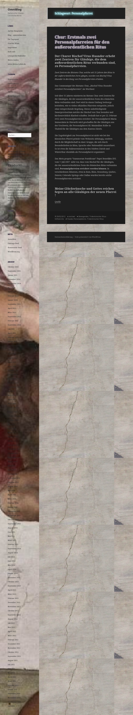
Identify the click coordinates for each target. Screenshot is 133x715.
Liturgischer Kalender (17, 56)
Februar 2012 (13, 640)
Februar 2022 (13, 321)
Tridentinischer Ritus (95, 219)
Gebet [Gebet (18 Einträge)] (11, 169)
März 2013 (12, 594)
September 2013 (14, 586)
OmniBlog (15, 9)
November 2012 (14, 606)
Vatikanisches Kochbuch (17, 115)
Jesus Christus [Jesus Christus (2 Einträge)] (15, 177)
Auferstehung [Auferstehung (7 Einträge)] (23, 154)
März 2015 (12, 540)
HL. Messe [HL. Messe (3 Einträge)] (23, 175)
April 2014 (12, 569)
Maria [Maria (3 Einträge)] (13, 182)
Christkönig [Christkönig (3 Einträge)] (22, 159)
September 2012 (14, 615)
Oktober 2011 (13, 652)
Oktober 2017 (13, 453)
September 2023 (14, 304)
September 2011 (14, 656)
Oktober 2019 (13, 383)
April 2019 (12, 399)
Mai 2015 (11, 536)
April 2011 (12, 677)
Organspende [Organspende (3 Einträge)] (12, 187)
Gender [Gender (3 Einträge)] (16, 170)
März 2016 (12, 499)
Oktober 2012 (13, 611)
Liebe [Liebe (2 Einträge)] (9, 182)
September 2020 (14, 354)
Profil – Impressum (15, 224)
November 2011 (14, 648)
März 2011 (12, 681)
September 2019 (14, 387)
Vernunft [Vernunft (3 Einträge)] (26, 193)
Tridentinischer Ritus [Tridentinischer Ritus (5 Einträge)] (16, 193)
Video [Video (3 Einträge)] (27, 195)
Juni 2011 (11, 669)
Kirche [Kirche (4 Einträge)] (14, 180)
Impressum (12, 47)
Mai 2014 (11, 565)
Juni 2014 (11, 561)
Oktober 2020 (13, 350)
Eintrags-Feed (13, 243)
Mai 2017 (11, 466)
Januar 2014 (12, 573)
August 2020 (13, 358)
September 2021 (14, 325)
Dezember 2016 (14, 478)
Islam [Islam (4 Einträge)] (29, 175)
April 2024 (12, 292)
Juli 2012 (11, 623)
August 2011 (13, 660)
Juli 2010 (11, 706)
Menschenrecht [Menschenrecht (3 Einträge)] (12, 185)
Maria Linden (13, 60)
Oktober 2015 (13, 519)
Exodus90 (11, 83)
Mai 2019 (11, 395)
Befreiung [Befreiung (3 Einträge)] (11, 157)
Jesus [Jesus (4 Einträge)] (9, 177)
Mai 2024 (11, 287)
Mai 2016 (11, 490)
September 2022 (14, 316)
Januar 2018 (12, 441)
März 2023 (12, 312)
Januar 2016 (12, 507)
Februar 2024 (13, 296)
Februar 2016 (13, 503)
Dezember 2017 (14, 445)
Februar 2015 (13, 544)
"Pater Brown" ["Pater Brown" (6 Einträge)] (13, 151)
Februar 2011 (13, 685)
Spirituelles (12, 100)
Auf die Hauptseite (15, 31)
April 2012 (12, 631)
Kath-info (11, 52)
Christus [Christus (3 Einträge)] (10, 162)
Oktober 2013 (13, 582)
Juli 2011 (11, 664)
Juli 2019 (11, 391)
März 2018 (12, 432)
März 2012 (12, 635)
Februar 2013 (13, 598)
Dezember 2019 (14, 379)
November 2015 (14, 515)
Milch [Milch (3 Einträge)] (19, 185)
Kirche (10, 92)
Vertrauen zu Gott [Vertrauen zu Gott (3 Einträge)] (19, 195)
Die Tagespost (13, 39)
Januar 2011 (12, 689)
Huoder (70, 219)
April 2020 (12, 362)
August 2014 (13, 553)
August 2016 (13, 486)
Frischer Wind (13, 43)
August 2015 (13, 528)
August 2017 (13, 461)
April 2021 (12, 333)
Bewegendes (13, 79)
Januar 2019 (12, 412)
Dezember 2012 (14, 602)
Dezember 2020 (14, 345)
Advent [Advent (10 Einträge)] (22, 151)
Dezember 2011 (14, 644)
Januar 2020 (12, 374)
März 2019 (12, 403)
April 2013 (12, 590)
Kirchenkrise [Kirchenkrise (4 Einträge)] (21, 180)
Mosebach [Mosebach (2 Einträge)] (24, 185)
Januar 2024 (12, 300)
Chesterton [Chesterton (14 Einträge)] (13, 159)
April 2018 (12, 428)
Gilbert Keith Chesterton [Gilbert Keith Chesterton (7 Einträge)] (17, 172)
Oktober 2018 (13, 420)
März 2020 (12, 366)
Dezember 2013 (14, 577)
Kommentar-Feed (15, 247)
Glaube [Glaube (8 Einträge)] (11, 175)
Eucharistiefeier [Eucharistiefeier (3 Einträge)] (18, 162)
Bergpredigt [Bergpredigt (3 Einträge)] (18, 157)
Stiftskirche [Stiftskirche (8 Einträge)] (20, 190)
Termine (11, 104)
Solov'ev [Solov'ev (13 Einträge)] (12, 190)
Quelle (58, 201)
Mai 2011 (11, 673)
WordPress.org (14, 252)
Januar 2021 (12, 341)
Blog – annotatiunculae (17, 35)
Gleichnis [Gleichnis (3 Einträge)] (17, 175)
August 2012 (13, 619)
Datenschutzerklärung (17, 216)
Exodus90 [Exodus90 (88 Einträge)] (15, 165)
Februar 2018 (13, 437)
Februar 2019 (13, 408)
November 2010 (14, 698)
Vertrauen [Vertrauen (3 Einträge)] (11, 195)
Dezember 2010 (14, 693)
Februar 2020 (13, 370)
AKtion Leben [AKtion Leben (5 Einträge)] (13, 154)
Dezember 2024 (14, 279)
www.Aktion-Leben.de (17, 64)
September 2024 (14, 283)
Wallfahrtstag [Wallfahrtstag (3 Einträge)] (12, 198)
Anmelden (12, 239)
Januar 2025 (12, 275)
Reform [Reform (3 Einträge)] (27, 187)
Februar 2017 (13, 474)
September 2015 (14, 524)
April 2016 (12, 495)
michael (72, 216)
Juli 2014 (11, 557)
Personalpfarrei (80, 219)
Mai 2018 (11, 424)
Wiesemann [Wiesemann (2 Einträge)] (11, 200)
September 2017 (14, 457)
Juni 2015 (11, 532)
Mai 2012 (11, 627)
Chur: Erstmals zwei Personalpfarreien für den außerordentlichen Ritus (82, 42)
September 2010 (14, 702)
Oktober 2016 (13, 482)
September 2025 (14, 271)
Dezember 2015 (14, 511)
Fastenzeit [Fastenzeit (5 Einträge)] (26, 166)
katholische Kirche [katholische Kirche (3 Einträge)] (25, 177)
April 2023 (12, 308)
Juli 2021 (11, 329)
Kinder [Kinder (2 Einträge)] (9, 180)
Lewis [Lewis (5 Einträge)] (28, 180)
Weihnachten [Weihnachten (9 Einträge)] (22, 198)
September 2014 (14, 548)
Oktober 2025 (13, 267)
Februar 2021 (13, 337)
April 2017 (12, 470)
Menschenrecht (14, 96)
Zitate (10, 119)
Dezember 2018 (14, 416)
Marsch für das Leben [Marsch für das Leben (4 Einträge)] (23, 182)
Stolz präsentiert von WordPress (88, 237)
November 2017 (14, 449)
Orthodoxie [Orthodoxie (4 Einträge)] (20, 187)
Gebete (10, 87)
